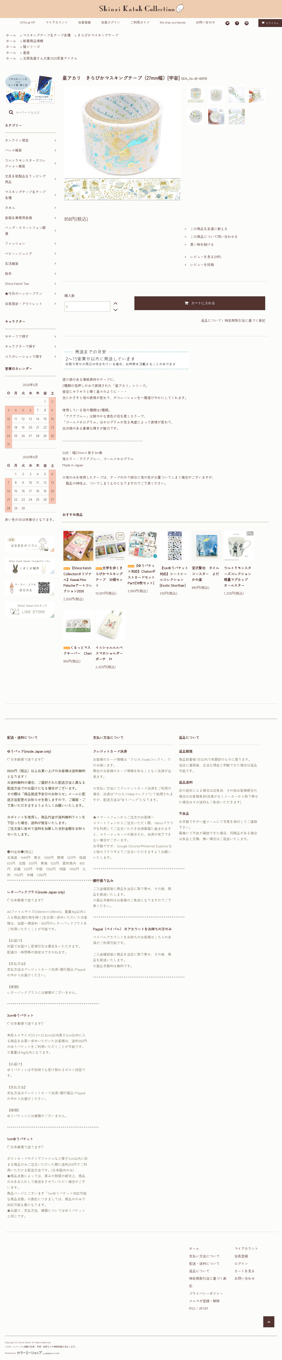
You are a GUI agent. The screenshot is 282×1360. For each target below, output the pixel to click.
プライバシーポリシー (206, 1293)
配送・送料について (204, 1263)
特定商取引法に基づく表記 (245, 320)
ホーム (11, 35)
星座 (26, 52)
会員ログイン (110, 22)
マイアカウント (57, 22)
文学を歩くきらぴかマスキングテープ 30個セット (109, 576)
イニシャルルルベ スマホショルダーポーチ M (110, 653)
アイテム (269, 23)
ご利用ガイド (140, 22)
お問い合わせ (205, 22)
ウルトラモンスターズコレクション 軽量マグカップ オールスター (239, 576)
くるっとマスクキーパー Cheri (77, 650)
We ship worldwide (173, 22)
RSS (192, 1308)
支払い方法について (204, 1256)
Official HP (27, 22)
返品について (211, 320)
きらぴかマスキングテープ (97, 35)
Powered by (32, 1352)
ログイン (241, 1263)
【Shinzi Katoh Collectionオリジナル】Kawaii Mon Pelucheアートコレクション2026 (77, 579)
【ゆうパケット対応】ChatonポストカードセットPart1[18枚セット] (141, 574)
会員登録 (84, 22)
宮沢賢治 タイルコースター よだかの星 (205, 573)
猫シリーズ (31, 46)
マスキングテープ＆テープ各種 (47, 35)
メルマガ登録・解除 (204, 1300)
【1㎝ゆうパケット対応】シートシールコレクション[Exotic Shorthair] (174, 576)
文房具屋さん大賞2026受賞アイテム (50, 58)
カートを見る (244, 1270)
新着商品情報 (33, 40)
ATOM (203, 1308)
